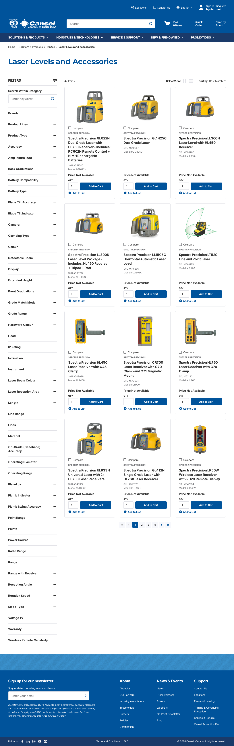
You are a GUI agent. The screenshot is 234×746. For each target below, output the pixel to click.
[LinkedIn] (28, 741)
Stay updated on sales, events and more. (32, 688)
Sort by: (203, 81)
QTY (70, 180)
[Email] (45, 741)
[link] (122, 525)
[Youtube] (40, 741)
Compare (78, 128)
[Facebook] (22, 741)
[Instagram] (34, 741)
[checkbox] (69, 127)
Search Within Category (25, 91)
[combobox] (111, 23)
